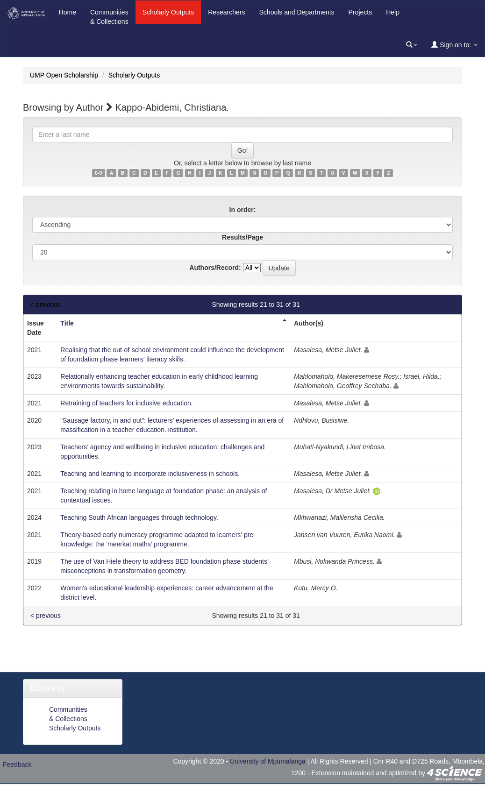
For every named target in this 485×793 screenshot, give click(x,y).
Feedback (17, 764)
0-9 (98, 173)
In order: (242, 209)
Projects (360, 12)
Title (67, 323)
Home (67, 12)
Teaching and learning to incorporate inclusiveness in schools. (150, 473)
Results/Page (242, 237)
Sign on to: (454, 45)
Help (392, 12)
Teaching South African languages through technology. (139, 517)
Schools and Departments (297, 12)
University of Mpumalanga (268, 761)
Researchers (226, 12)
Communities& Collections (109, 16)
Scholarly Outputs (168, 12)
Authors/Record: (215, 267)
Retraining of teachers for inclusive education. (126, 403)
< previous (45, 304)
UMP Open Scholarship (64, 75)
